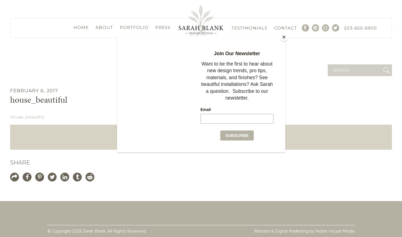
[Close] (284, 37)
